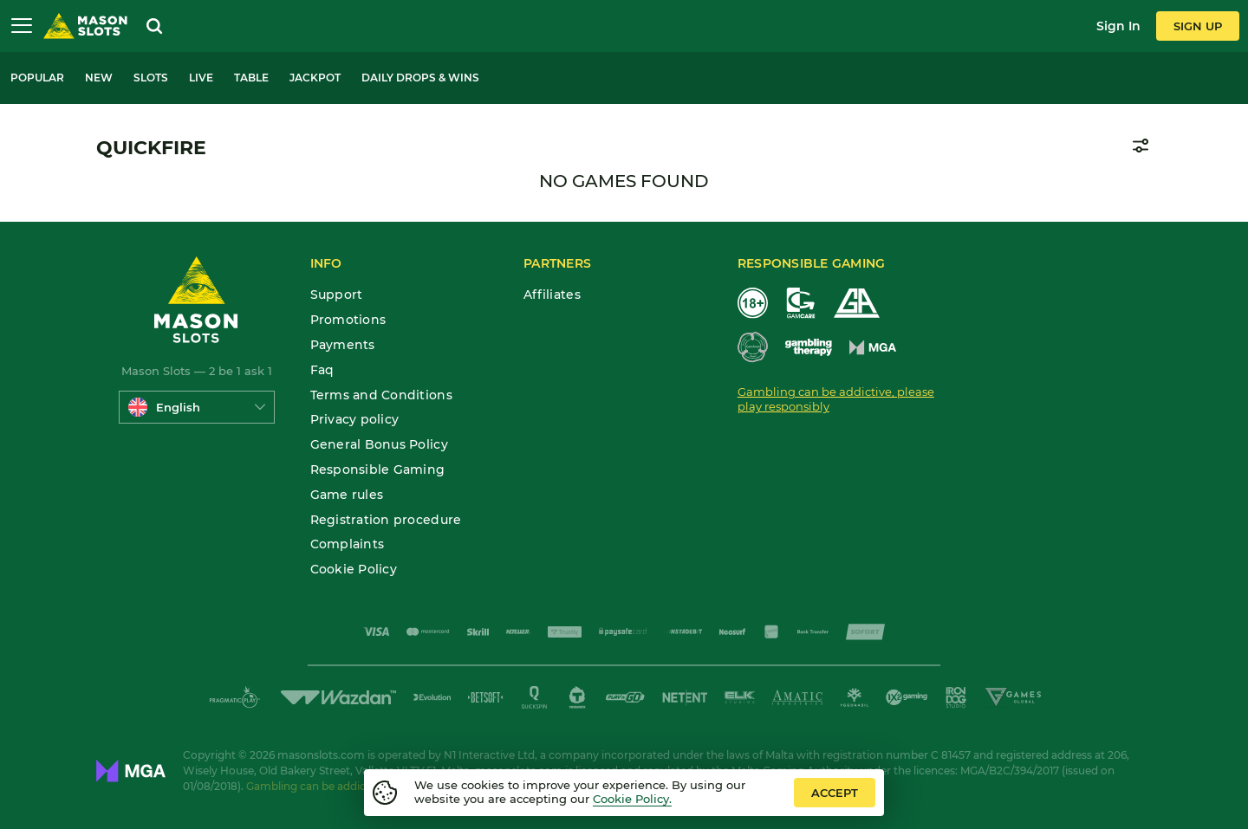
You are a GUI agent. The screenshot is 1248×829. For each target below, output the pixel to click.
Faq (322, 370)
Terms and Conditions (381, 395)
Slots (150, 77)
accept (834, 793)
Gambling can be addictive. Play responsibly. (362, 786)
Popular (37, 77)
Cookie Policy (353, 569)
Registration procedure (386, 520)
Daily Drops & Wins (420, 77)
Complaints (347, 544)
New (99, 77)
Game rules (347, 495)
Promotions (348, 320)
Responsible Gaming (377, 470)
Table (251, 77)
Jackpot (315, 77)
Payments (342, 345)
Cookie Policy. (632, 799)
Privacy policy (355, 419)
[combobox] (197, 407)
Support (336, 295)
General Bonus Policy (379, 444)
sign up (1197, 26)
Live (201, 77)
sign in (1118, 26)
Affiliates (552, 295)
